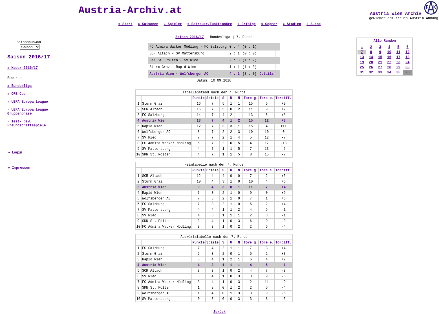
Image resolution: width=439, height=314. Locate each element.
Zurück (219, 312)
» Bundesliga (19, 86)
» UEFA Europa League (27, 102)
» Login (15, 153)
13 (362, 57)
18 (407, 57)
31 (362, 72)
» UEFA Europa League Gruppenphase (27, 112)
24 (407, 62)
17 (398, 57)
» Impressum (19, 168)
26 (371, 67)
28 (389, 67)
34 (389, 72)
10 (389, 52)
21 (380, 62)
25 (362, 67)
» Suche (313, 24)
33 (380, 72)
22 (389, 62)
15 (380, 57)
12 (407, 52)
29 (398, 67)
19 (362, 62)
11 (398, 52)
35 (398, 72)
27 (380, 67)
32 (371, 72)
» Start (125, 24)
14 (371, 57)
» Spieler (173, 24)
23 (398, 62)
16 (389, 57)
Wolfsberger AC (194, 74)
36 (407, 72)
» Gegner (269, 24)
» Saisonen (148, 24)
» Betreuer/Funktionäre (209, 24)
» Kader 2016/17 (22, 68)
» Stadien (292, 24)
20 (371, 62)
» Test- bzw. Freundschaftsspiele (26, 124)
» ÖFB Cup (16, 94)
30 (407, 67)
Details (266, 74)
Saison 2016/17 (28, 57)
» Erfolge (246, 24)
